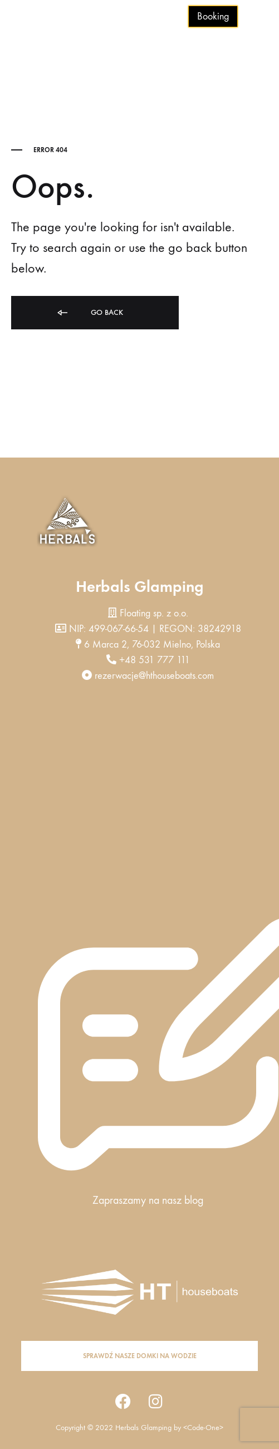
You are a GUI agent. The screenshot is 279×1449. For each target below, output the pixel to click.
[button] (139, 1356)
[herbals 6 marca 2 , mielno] (139, 806)
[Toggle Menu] (262, 17)
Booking (213, 16)
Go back (89, 313)
